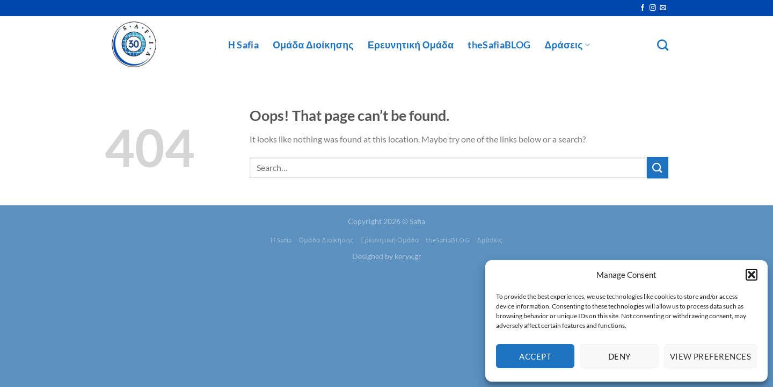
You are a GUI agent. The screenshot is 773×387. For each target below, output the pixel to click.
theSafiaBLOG (499, 45)
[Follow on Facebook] (642, 8)
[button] (751, 274)
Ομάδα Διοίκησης (313, 45)
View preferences (710, 356)
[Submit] (657, 167)
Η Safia (243, 45)
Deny (619, 356)
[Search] (662, 45)
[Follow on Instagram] (653, 8)
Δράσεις (567, 45)
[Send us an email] (663, 8)
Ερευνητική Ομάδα (411, 45)
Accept (535, 356)
